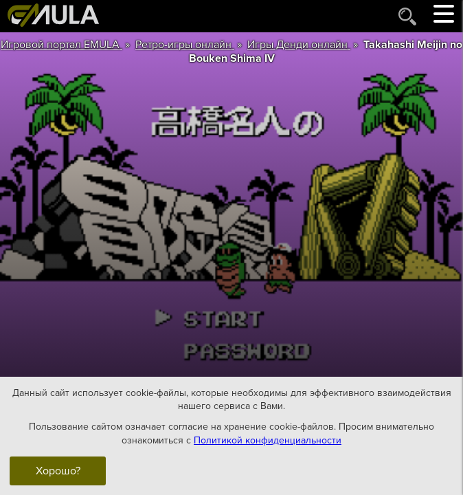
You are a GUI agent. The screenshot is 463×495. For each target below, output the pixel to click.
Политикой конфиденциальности (267, 440)
